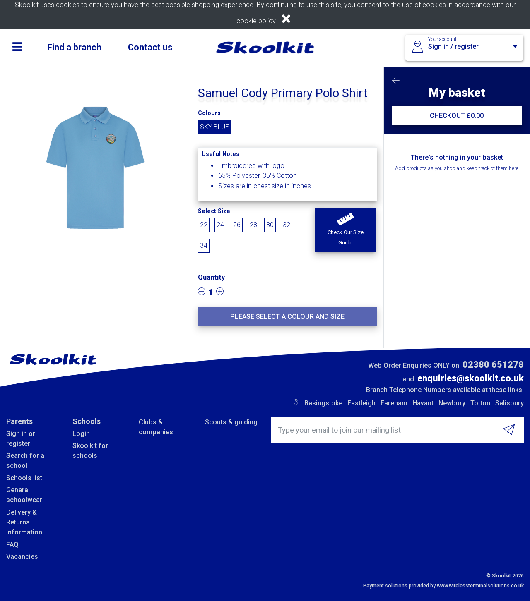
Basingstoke (323, 403)
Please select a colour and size (287, 317)
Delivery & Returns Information (24, 522)
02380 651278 (493, 364)
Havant (423, 403)
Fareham (394, 403)
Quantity (211, 277)
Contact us (150, 47)
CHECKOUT (457, 116)
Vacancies (22, 556)
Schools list (24, 478)
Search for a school (25, 460)
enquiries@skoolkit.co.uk (470, 378)
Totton (480, 403)
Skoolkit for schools (90, 451)
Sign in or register (20, 439)
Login (81, 434)
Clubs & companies (156, 427)
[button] (345, 230)
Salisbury (509, 403)
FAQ (12, 544)
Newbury (451, 403)
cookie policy (255, 21)
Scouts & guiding (231, 422)
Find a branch (74, 47)
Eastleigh (361, 403)
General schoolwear (24, 495)
